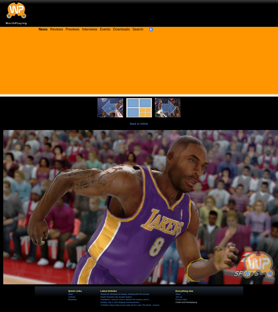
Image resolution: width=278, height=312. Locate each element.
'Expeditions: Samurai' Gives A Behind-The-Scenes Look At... (125, 299)
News (70, 294)
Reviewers (72, 299)
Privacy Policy (181, 299)
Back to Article (139, 123)
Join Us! (179, 297)
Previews (72, 29)
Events (105, 29)
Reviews (56, 29)
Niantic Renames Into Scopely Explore (116, 297)
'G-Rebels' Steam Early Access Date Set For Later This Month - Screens (130, 305)
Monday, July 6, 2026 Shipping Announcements (119, 302)
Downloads (121, 29)
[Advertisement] (139, 64)
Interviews (89, 29)
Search (137, 29)
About (178, 294)
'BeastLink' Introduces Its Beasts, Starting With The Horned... (125, 294)
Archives (71, 297)
